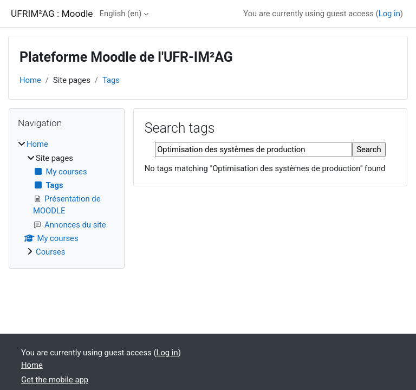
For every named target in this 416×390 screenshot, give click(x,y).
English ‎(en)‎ (121, 13)
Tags (111, 80)
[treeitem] (66, 198)
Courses (50, 252)
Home (30, 80)
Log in (389, 13)
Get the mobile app (54, 380)
